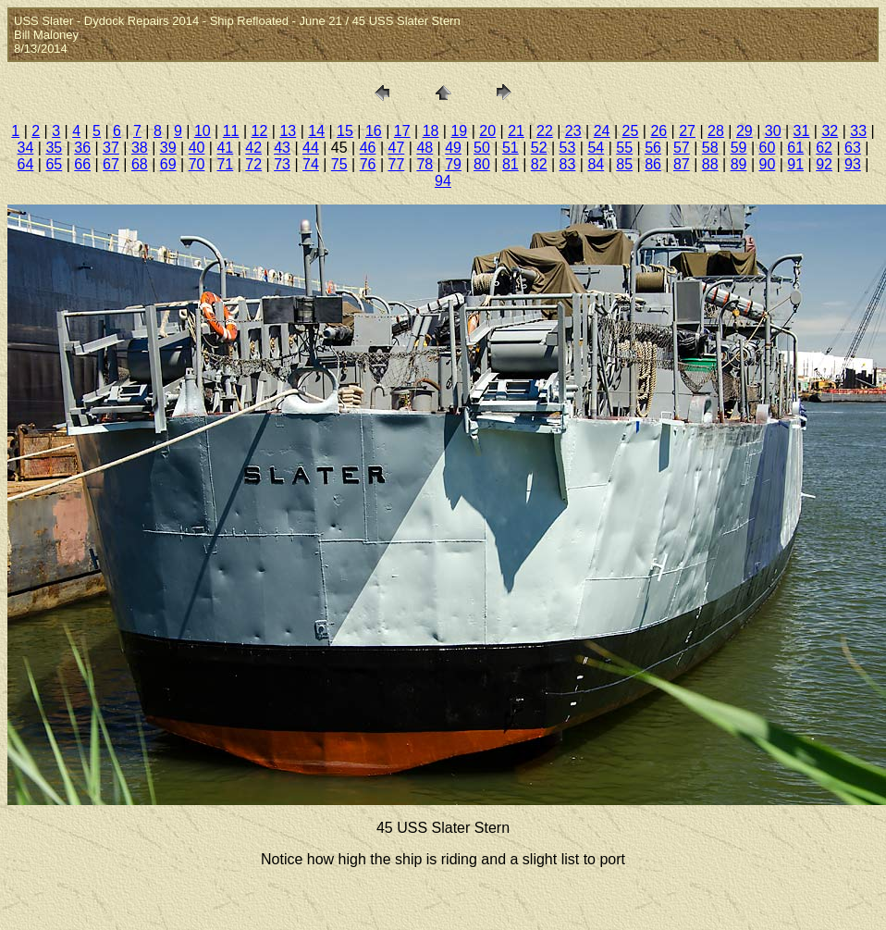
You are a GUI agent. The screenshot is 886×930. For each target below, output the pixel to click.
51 (510, 147)
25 (630, 131)
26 (658, 131)
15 (345, 131)
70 (197, 164)
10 (202, 131)
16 (373, 131)
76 (368, 164)
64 (26, 164)
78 (424, 164)
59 (739, 147)
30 (773, 131)
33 (858, 131)
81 (510, 164)
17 (402, 131)
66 (82, 164)
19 (458, 131)
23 (573, 131)
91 (795, 164)
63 (852, 147)
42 (253, 147)
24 (602, 131)
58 (710, 147)
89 (739, 164)
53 (568, 147)
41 (224, 147)
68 (139, 164)
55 (624, 147)
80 (482, 164)
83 (568, 164)
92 (824, 164)
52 (539, 147)
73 (282, 164)
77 (396, 164)
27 (687, 131)
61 (795, 147)
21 (516, 131)
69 (168, 164)
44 (310, 147)
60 (767, 147)
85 (624, 164)
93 (852, 164)
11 (231, 131)
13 (287, 131)
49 (453, 147)
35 (53, 147)
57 (681, 147)
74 (310, 164)
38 (139, 147)
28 (716, 131)
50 (482, 147)
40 (197, 147)
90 (767, 164)
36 (82, 147)
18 (431, 131)
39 (168, 147)
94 (443, 181)
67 (111, 164)
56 (653, 147)
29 (744, 131)
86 (653, 164)
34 (26, 147)
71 (224, 164)
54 (595, 147)
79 (453, 164)
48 (424, 147)
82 (539, 164)
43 (282, 147)
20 (487, 131)
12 (260, 131)
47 (396, 147)
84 (595, 164)
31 (802, 131)
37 (111, 147)
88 (710, 164)
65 (53, 164)
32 (829, 131)
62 (824, 147)
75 (339, 164)
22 (544, 131)
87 (681, 164)
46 (368, 147)
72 (253, 164)
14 (316, 131)
